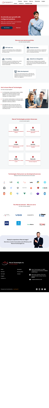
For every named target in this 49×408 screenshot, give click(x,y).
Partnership (37, 1)
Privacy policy (20, 271)
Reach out (18, 27)
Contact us (21, 3)
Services (25, 1)
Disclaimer (19, 269)
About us (31, 1)
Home (15, 1)
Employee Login (28, 3)
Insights (43, 1)
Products (20, 1)
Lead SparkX (15, 289)
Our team (3, 273)
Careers (15, 3)
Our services (6, 27)
